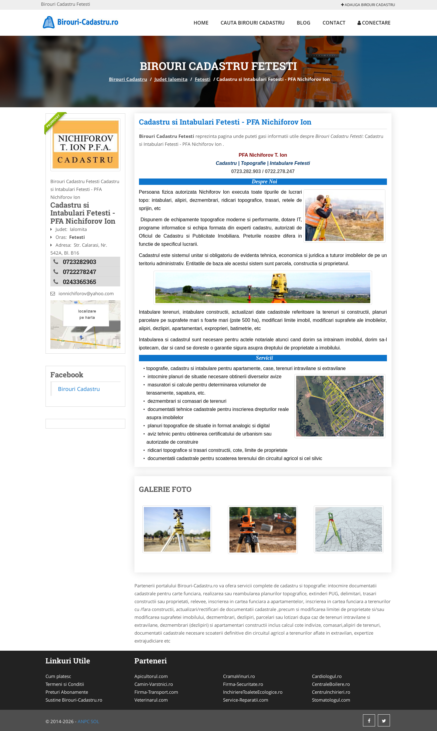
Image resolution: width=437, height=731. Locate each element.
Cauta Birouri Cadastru (253, 22)
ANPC (84, 721)
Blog (303, 22)
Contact (334, 22)
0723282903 (79, 261)
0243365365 (79, 281)
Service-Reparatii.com (245, 700)
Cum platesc (58, 676)
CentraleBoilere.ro (331, 684)
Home (201, 22)
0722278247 (79, 271)
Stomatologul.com (331, 700)
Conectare (374, 22)
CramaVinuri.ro (239, 676)
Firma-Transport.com (156, 692)
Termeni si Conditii (65, 684)
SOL (95, 721)
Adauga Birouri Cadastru (368, 4)
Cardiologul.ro (327, 676)
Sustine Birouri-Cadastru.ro (74, 700)
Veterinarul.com (151, 700)
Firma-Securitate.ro (243, 684)
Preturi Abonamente (67, 692)
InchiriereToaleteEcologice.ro (253, 692)
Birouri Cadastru (128, 79)
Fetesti (203, 79)
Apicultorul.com (151, 676)
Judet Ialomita (171, 79)
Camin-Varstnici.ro (153, 684)
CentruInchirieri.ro (331, 692)
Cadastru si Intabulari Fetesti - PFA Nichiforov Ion (225, 122)
